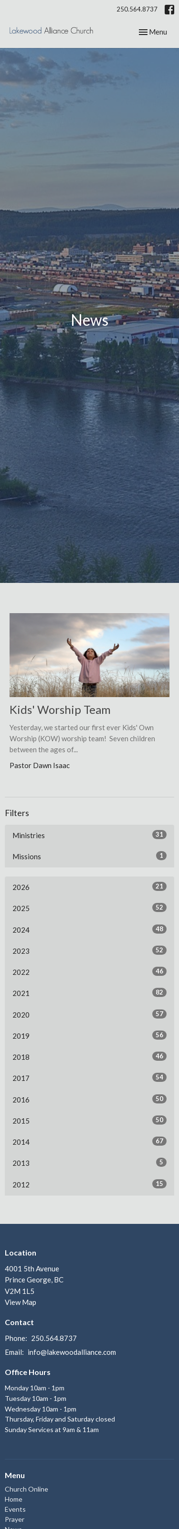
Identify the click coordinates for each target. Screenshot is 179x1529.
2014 (89, 1141)
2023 (89, 950)
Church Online (26, 1489)
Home (13, 1499)
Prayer (14, 1519)
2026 (89, 886)
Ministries (89, 835)
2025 (89, 908)
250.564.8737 (137, 9)
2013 (89, 1162)
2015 (89, 1120)
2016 (89, 1099)
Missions (89, 856)
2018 (89, 1056)
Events (15, 1509)
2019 (89, 1035)
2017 (89, 1077)
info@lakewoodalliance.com (72, 1352)
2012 (89, 1184)
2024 (89, 929)
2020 (89, 1014)
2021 (89, 992)
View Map (20, 1302)
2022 (89, 971)
